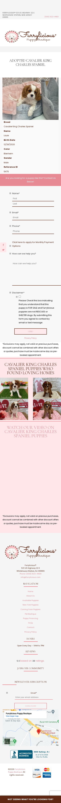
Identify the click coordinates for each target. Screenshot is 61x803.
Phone (16, 226)
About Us (30, 595)
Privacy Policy (30, 338)
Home (30, 591)
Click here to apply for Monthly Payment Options (33, 244)
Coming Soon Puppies (30, 609)
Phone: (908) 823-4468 (30, 573)
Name (16, 193)
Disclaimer (18, 292)
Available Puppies (30, 600)
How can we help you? (24, 253)
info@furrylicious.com (31, 577)
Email (15, 212)
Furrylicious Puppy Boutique (16, 770)
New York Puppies (31, 604)
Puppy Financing (30, 618)
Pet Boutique (30, 614)
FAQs (30, 623)
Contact (30, 627)
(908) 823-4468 (51, 17)
